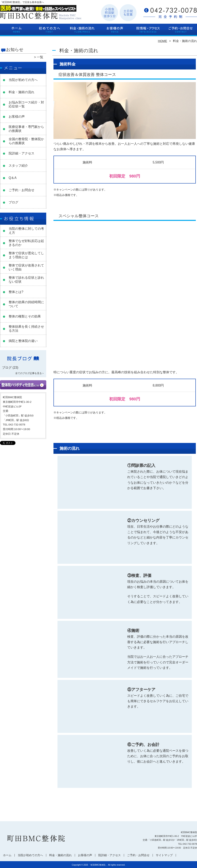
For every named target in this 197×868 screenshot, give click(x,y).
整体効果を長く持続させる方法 (26, 328)
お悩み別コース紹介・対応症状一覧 (26, 104)
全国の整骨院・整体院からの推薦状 (26, 141)
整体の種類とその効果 (25, 316)
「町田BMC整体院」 (98, 865)
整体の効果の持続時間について (26, 304)
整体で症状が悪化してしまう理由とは (26, 255)
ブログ (13, 202)
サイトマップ (164, 855)
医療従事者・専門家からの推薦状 (26, 129)
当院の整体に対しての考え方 (26, 230)
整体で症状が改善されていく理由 (26, 267)
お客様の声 (114, 31)
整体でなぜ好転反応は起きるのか (26, 243)
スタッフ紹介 (18, 165)
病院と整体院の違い (23, 341)
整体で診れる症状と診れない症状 (26, 279)
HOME (162, 41)
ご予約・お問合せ (180, 31)
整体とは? (16, 292)
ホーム (16, 31)
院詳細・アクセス (147, 31)
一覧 (40, 57)
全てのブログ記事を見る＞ (29, 373)
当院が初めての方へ (49, 31)
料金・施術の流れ (82, 31)
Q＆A (12, 178)
